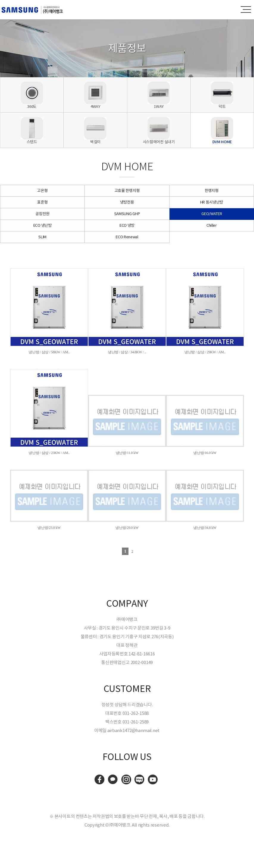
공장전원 (42, 213)
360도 (32, 106)
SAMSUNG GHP (127, 213)
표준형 (42, 202)
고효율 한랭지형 (127, 190)
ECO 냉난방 (42, 225)
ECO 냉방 (127, 225)
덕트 (222, 106)
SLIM (42, 236)
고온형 (42, 190)
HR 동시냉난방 (211, 202)
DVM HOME (222, 141)
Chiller (211, 225)
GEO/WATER (211, 213)
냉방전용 (127, 202)
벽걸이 (95, 141)
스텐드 (32, 141)
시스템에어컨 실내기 (159, 141)
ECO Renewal (127, 236)
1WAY (159, 106)
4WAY (95, 106)
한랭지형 (212, 190)
